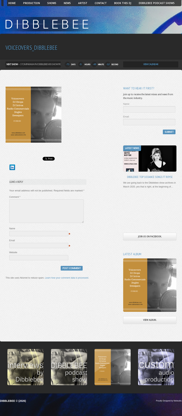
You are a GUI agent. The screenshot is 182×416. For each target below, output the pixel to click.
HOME (12, 3)
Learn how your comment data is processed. (67, 282)
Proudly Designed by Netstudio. (169, 401)
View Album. (150, 320)
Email (12, 245)
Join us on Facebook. (150, 236)
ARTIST (82, 3)
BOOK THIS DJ (122, 3)
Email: (126, 116)
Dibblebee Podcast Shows (157, 3)
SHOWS (51, 3)
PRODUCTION (31, 3)
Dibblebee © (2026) (13, 400)
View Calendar (150, 64)
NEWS (67, 3)
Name (12, 233)
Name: (126, 104)
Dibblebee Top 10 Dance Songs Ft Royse (150, 177)
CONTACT (101, 3)
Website (13, 257)
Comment (14, 197)
